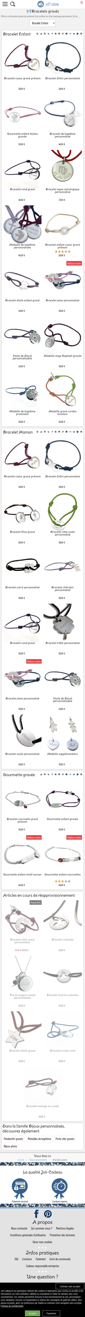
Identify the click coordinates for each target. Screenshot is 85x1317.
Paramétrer (51, 1313)
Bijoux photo (10, 1146)
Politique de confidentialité (12, 1305)
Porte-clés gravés (65, 1139)
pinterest (48, 1214)
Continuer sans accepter (70, 1286)
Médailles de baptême (39, 1139)
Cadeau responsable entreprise (42, 1266)
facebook (37, 1214)
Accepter (32, 1313)
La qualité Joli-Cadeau (42, 1172)
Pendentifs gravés (13, 1139)
